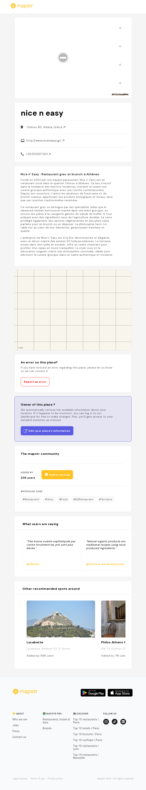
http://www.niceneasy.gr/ (45, 141)
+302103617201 (38, 154)
